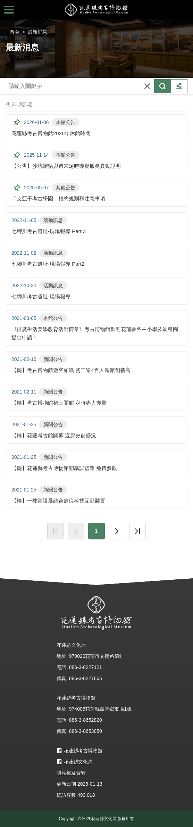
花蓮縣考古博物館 (96, 10)
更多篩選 (179, 86)
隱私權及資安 (71, 773)
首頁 (14, 32)
